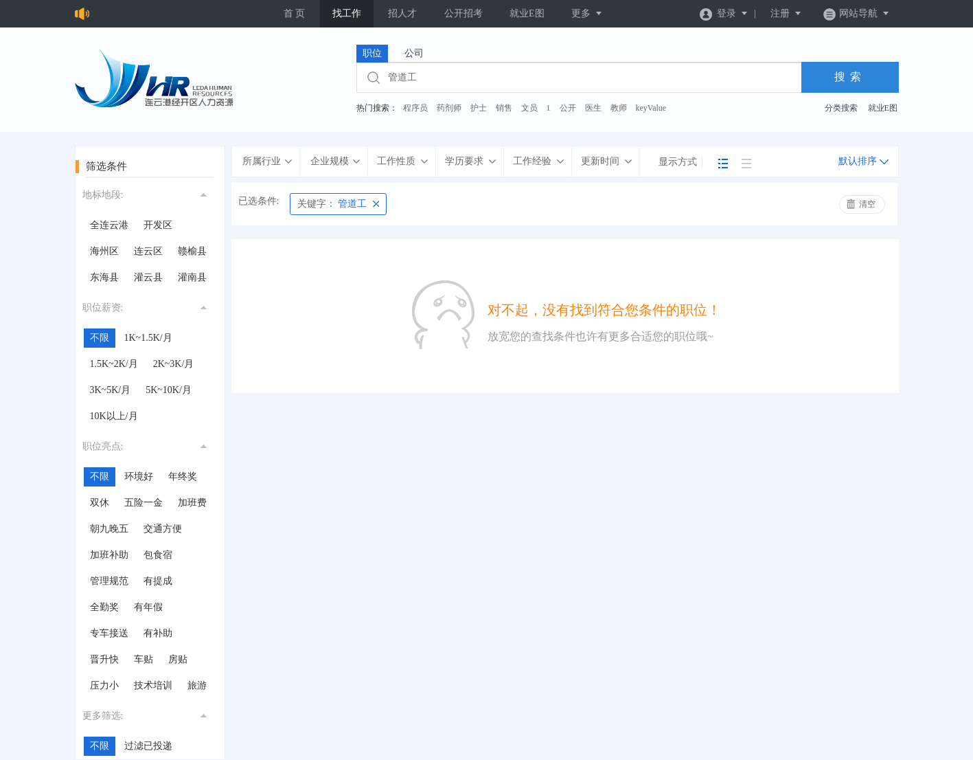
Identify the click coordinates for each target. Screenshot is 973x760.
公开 (568, 108)
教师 (618, 108)
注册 (786, 13)
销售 (504, 108)
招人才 (402, 13)
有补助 (158, 633)
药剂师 (449, 108)
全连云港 (109, 225)
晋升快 (104, 659)
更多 (587, 13)
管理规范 (109, 581)
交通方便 (163, 529)
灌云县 (148, 277)
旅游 (197, 685)
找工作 (346, 13)
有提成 (158, 581)
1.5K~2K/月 (114, 364)
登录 (724, 13)
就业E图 (527, 13)
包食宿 (158, 555)
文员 (529, 108)
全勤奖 (104, 607)
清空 (867, 204)
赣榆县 (192, 251)
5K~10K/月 (169, 390)
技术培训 (153, 685)
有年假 (148, 607)
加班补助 (109, 555)
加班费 (192, 503)
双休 (99, 503)
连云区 (148, 251)
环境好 (138, 476)
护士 (478, 108)
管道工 (332, 204)
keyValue (651, 108)
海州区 (104, 251)
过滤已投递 (148, 746)
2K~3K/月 (173, 364)
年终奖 (182, 476)
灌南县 (192, 277)
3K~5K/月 (110, 390)
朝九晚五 (109, 529)
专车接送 (109, 633)
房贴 (177, 659)
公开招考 (463, 13)
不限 (99, 338)
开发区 (158, 225)
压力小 (104, 685)
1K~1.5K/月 (148, 338)
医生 (593, 108)
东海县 (104, 277)
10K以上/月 (114, 416)
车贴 (143, 659)
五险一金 (143, 503)
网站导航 (856, 13)
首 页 (295, 13)
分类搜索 (841, 108)
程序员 (415, 108)
